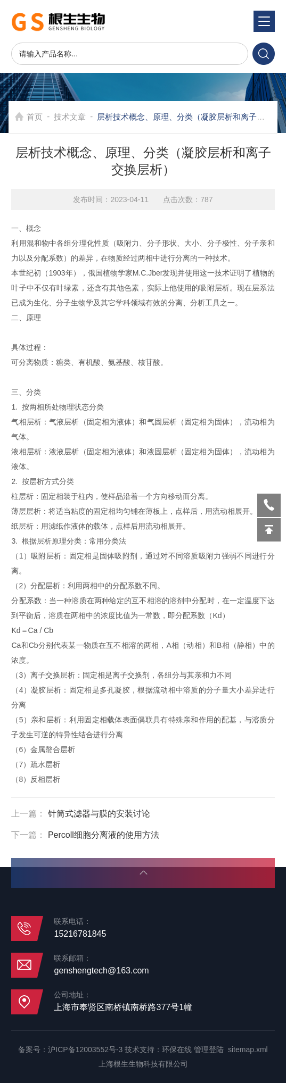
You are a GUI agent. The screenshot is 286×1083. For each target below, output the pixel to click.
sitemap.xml (248, 1049)
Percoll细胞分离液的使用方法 (103, 834)
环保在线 (177, 1049)
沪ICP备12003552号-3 (85, 1049)
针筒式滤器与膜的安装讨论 (99, 813)
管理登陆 (209, 1049)
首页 (35, 116)
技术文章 (70, 116)
